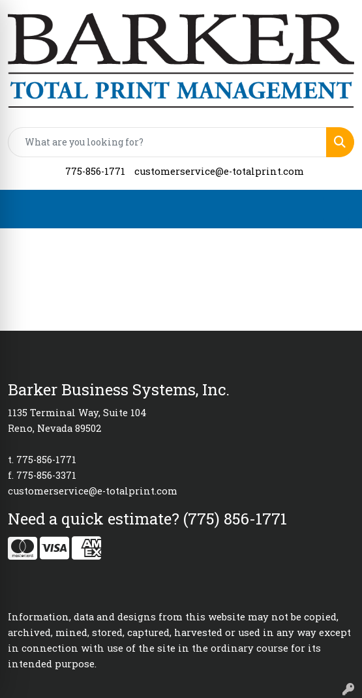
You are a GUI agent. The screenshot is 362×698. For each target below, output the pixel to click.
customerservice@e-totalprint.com (219, 171)
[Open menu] (336, 209)
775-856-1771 (95, 171)
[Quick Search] (167, 142)
